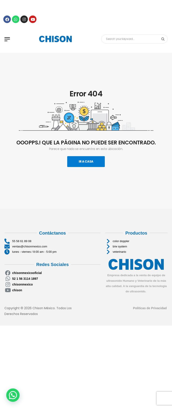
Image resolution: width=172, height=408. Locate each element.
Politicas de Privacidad (150, 308)
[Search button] (163, 39)
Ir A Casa (86, 161)
